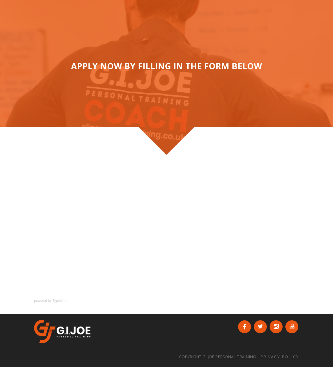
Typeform (59, 301)
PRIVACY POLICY (279, 356)
